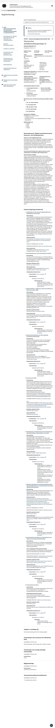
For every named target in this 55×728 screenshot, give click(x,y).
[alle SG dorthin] (40, 286)
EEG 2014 (50, 561)
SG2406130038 (32, 274)
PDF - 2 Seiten (39, 571)
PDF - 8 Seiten (39, 363)
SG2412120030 (32, 457)
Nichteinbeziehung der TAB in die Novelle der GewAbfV (38, 253)
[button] (52, 6)
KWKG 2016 (36, 562)
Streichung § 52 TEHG (31, 377)
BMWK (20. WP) (40, 398)
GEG (37, 311)
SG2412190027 (32, 571)
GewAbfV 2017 (29, 264)
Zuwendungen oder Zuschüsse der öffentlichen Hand (8, 53)
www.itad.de (41, 69)
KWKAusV (28, 561)
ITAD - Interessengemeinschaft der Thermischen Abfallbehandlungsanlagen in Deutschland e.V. (10, 30)
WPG (27, 311)
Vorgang (45, 240)
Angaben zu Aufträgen (8, 48)
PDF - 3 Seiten (39, 524)
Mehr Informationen (8, 86)
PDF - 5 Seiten (39, 322)
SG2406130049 (32, 322)
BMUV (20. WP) (42, 246)
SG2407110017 (32, 363)
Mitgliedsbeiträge (7, 64)
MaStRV (28, 513)
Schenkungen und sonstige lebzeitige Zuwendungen (8, 60)
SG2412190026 (32, 524)
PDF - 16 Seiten (40, 418)
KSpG (27, 603)
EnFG (39, 561)
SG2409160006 (32, 418)
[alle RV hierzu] (49, 246)
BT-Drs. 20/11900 (30, 594)
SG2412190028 (32, 612)
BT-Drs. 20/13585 (30, 392)
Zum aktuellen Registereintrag (34, 33)
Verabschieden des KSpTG (32, 584)
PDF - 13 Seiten (40, 274)
